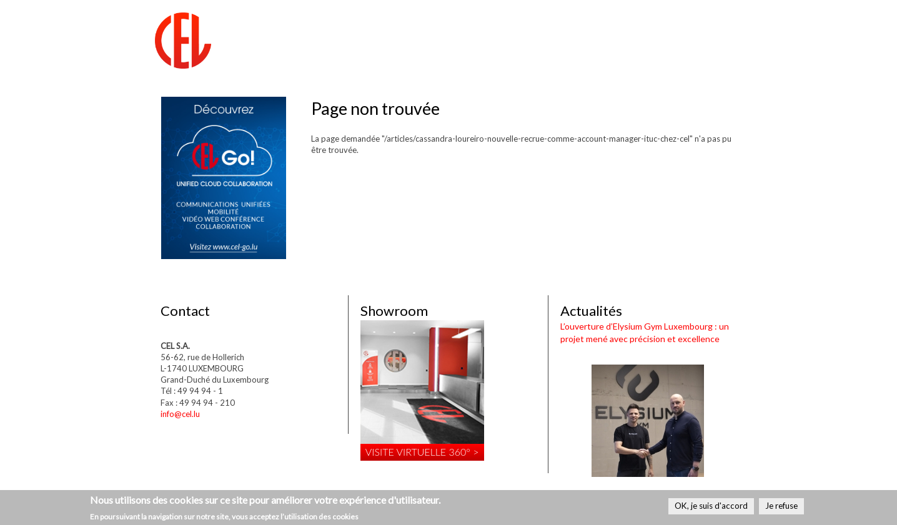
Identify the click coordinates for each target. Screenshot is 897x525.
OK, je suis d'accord (711, 506)
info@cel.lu (180, 414)
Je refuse (781, 506)
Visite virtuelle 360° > (422, 452)
